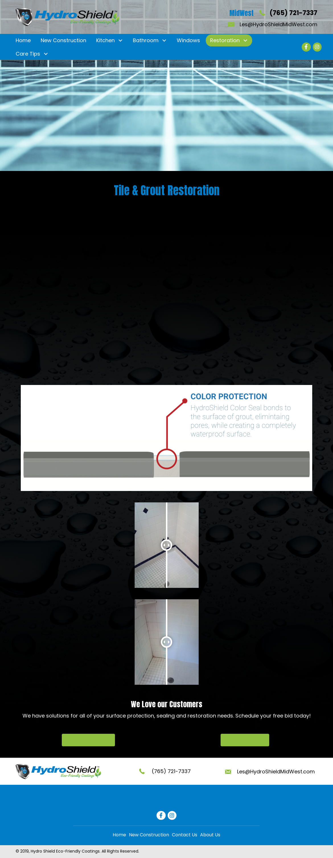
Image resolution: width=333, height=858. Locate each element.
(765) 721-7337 (293, 13)
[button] (120, 40)
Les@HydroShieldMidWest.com (278, 24)
